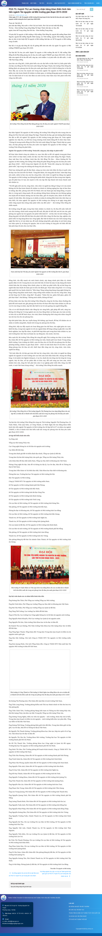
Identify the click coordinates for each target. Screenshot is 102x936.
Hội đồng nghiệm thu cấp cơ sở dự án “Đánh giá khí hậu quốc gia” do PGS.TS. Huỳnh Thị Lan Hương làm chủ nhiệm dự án (55, 874)
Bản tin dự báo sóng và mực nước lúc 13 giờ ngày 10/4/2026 (84, 23)
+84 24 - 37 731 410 (17, 913)
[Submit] (91, 9)
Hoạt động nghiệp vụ (75, 3)
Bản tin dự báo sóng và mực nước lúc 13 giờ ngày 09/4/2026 (84, 31)
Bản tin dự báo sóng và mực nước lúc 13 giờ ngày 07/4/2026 (84, 45)
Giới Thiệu (33, 3)
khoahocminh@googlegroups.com (12, 923)
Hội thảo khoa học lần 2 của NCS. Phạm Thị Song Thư (84, 17)
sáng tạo (43, 151)
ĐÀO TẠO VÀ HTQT (60, 3)
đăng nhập (19, 886)
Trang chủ (25, 3)
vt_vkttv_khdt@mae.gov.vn (10, 921)
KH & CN (50, 3)
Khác (98, 3)
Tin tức (42, 3)
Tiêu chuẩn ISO (89, 3)
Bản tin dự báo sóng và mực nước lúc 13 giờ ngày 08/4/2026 (84, 38)
